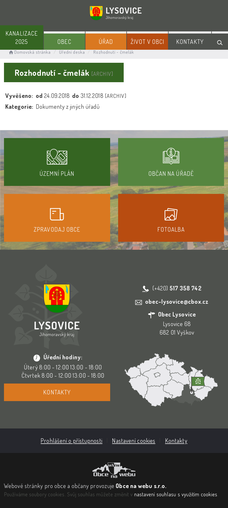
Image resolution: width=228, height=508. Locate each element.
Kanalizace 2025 (22, 37)
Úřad (106, 41)
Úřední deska (72, 52)
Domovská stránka (29, 52)
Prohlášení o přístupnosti (71, 440)
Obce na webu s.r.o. (141, 485)
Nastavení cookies (133, 440)
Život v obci (147, 41)
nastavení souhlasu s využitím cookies (176, 494)
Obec (64, 41)
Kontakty (190, 41)
